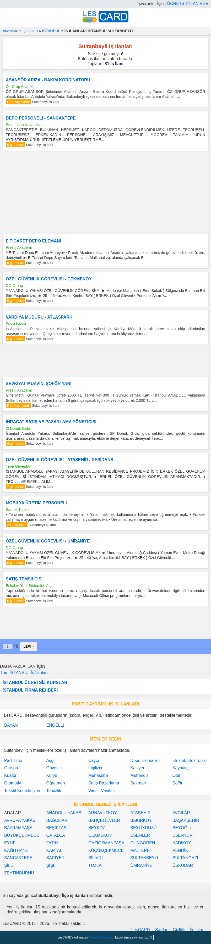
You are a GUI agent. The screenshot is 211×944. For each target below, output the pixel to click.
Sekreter (138, 783)
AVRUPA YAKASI (20, 820)
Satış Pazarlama (103, 783)
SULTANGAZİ (185, 858)
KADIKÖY (181, 843)
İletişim (196, 930)
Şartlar (161, 930)
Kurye (51, 775)
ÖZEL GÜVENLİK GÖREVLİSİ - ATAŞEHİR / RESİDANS (59, 459)
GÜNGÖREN (142, 843)
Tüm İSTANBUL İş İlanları (24, 672)
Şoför (177, 783)
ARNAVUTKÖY (102, 813)
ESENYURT (183, 835)
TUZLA (95, 865)
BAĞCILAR (56, 820)
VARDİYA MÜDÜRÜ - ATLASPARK (39, 317)
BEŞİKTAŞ (56, 828)
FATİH (52, 843)
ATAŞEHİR (140, 813)
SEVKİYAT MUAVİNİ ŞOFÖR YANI (38, 383)
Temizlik (53, 790)
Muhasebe (98, 775)
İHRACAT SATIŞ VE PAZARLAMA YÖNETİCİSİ (51, 422)
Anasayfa (10, 31)
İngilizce (96, 768)
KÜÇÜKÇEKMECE (106, 850)
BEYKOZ (96, 828)
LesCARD (140, 930)
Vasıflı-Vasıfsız (102, 790)
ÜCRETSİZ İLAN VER (187, 3)
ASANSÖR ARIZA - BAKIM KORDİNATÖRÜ (48, 80)
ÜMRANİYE (141, 865)
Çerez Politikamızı (101, 937)
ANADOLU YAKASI (64, 813)
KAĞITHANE (16, 850)
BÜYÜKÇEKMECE (21, 835)
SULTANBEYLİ (144, 858)
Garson (11, 768)
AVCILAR (181, 813)
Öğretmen (55, 783)
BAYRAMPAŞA (18, 828)
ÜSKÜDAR (182, 865)
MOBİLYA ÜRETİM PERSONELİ (36, 503)
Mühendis (139, 775)
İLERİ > (28, 646)
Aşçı (50, 760)
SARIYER (55, 858)
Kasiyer (137, 768)
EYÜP (10, 843)
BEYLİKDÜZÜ (143, 828)
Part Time (13, 760)
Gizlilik (179, 930)
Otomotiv (12, 783)
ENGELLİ (55, 725)
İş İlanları (30, 31)
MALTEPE (140, 850)
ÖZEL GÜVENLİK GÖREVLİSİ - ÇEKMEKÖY (49, 279)
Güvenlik (54, 768)
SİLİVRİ (95, 858)
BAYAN (11, 725)
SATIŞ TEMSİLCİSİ (24, 579)
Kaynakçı (181, 768)
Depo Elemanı (143, 760)
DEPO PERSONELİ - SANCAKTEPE (41, 118)
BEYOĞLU (182, 828)
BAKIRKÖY (141, 820)
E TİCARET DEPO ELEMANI (33, 241)
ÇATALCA (55, 835)
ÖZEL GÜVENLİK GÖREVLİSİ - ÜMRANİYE (48, 541)
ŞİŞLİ (51, 865)
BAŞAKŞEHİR (185, 820)
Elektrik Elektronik (189, 760)
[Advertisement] (105, 192)
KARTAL (54, 850)
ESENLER (140, 835)
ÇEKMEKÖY (100, 835)
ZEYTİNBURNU (19, 873)
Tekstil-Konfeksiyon (22, 790)
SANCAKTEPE (18, 858)
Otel (176, 775)
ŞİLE (8, 865)
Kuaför (10, 775)
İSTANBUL (51, 31)
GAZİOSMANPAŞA (106, 843)
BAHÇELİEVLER (104, 820)
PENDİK (180, 850)
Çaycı (93, 760)
